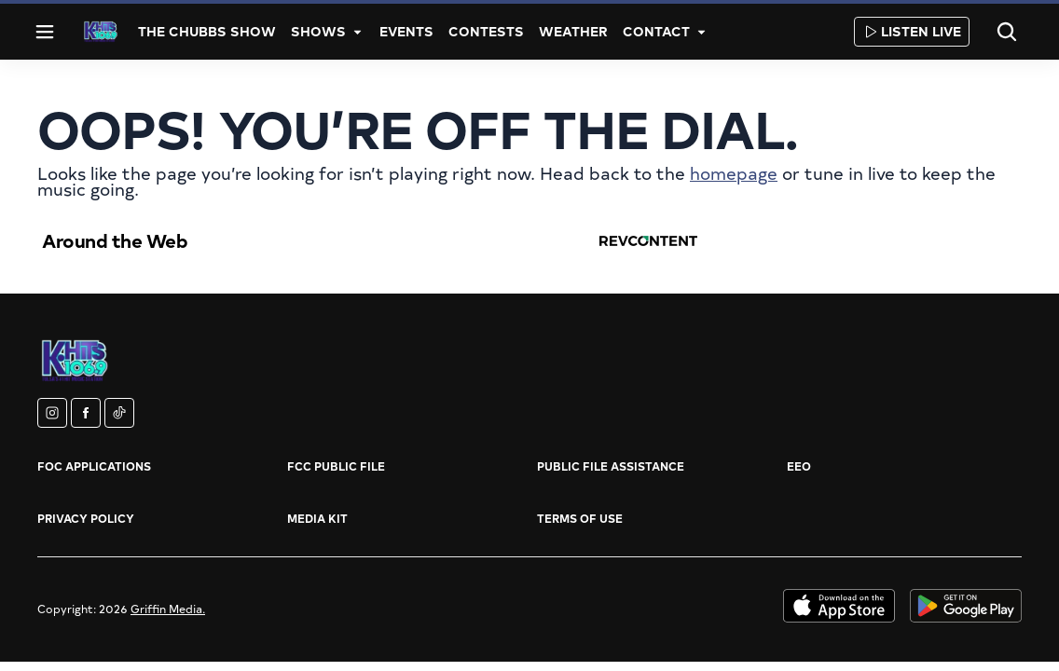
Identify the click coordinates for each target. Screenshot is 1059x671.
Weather (573, 31)
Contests (486, 31)
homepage (733, 173)
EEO (799, 465)
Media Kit (317, 518)
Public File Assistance (610, 465)
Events (406, 31)
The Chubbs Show (207, 31)
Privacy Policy (85, 518)
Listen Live (911, 31)
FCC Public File (336, 465)
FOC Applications (94, 465)
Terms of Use (580, 518)
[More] (357, 31)
